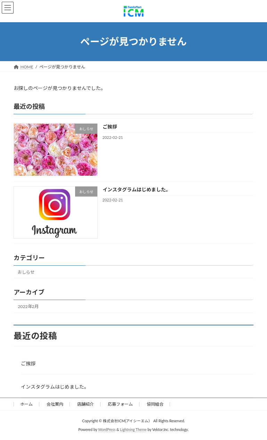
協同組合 (155, 404)
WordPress (106, 429)
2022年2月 (28, 306)
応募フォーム (120, 404)
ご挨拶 (110, 127)
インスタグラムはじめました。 (137, 189)
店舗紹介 (85, 404)
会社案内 (55, 404)
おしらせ (26, 271)
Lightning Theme (133, 429)
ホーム (26, 404)
